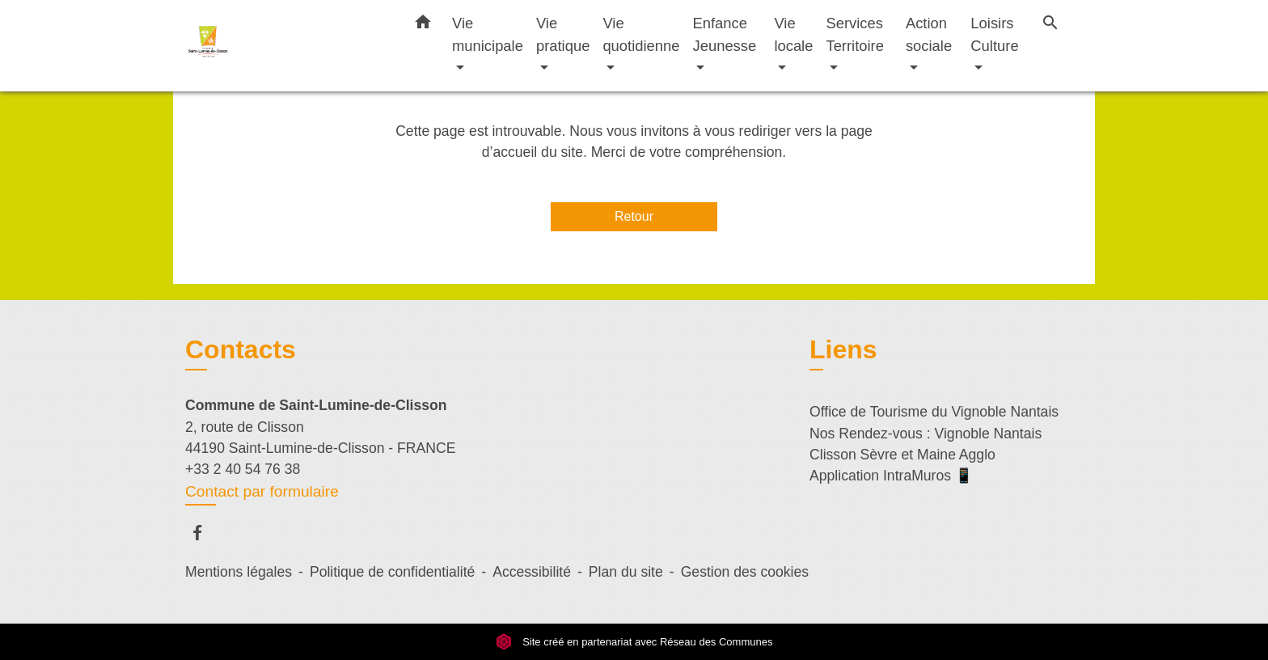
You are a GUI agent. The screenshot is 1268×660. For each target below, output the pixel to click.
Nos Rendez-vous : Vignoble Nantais (925, 433)
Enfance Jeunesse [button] (725, 34)
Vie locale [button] (793, 34)
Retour (634, 216)
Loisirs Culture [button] (994, 34)
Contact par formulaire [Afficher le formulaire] (262, 491)
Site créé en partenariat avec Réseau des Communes (634, 642)
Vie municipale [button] (487, 34)
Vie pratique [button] (563, 34)
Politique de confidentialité (392, 572)
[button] (423, 25)
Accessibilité (531, 572)
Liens (843, 349)
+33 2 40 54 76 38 (242, 469)
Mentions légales (238, 572)
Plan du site (626, 572)
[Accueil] (286, 45)
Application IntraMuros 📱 (891, 476)
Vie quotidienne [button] (640, 34)
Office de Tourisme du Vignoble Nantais (934, 412)
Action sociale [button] (929, 34)
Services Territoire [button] (855, 34)
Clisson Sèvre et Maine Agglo (902, 454)
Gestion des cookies (745, 572)
